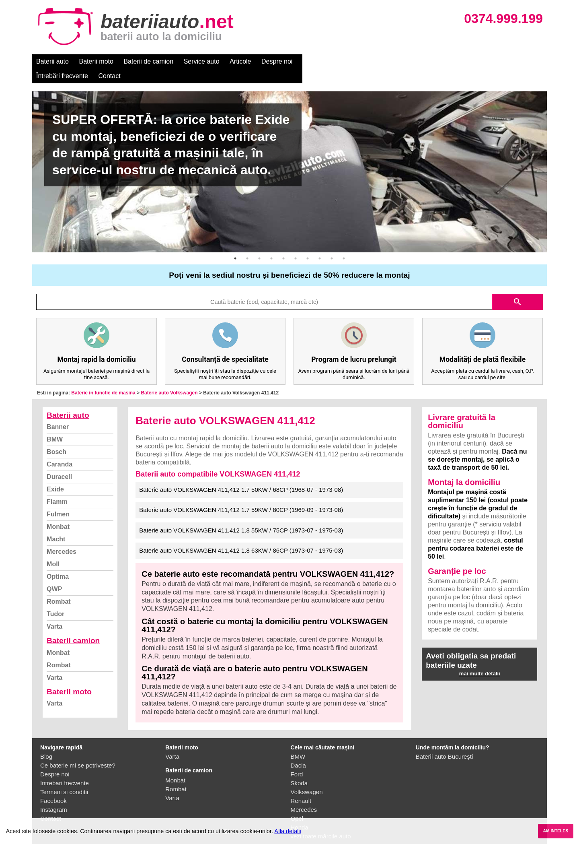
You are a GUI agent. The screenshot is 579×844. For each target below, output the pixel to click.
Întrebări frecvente (326, 61)
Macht (56, 524)
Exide (55, 474)
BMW (55, 424)
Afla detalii (287, 831)
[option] (289, 157)
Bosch (56, 437)
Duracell (59, 462)
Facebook (53, 786)
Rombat (59, 587)
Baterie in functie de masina (103, 378)
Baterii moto (96, 61)
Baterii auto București (444, 742)
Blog (46, 742)
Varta (54, 612)
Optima (58, 562)
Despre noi (276, 61)
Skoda (299, 768)
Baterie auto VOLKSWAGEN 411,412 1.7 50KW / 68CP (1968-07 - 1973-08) (241, 475)
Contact (374, 61)
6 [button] (296, 244)
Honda (299, 812)
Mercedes (61, 537)
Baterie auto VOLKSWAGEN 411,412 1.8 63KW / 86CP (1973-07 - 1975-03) (241, 535)
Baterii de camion (148, 61)
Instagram (53, 795)
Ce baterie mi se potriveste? (77, 750)
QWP (54, 574)
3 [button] (259, 244)
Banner (58, 412)
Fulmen (58, 499)
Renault (301, 786)
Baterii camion (73, 626)
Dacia (298, 750)
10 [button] (344, 244)
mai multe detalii (479, 659)
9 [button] (332, 244)
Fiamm (57, 487)
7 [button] (308, 244)
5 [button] (283, 244)
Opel (297, 804)
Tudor (55, 599)
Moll (53, 549)
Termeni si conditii (64, 777)
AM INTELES (555, 831)
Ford (297, 759)
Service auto (202, 61)
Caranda (59, 449)
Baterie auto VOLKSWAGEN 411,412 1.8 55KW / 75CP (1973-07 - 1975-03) (241, 515)
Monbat (58, 512)
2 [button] (247, 244)
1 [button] (235, 244)
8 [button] (320, 244)
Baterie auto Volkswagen (169, 378)
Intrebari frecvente (64, 768)
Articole (240, 61)
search (517, 287)
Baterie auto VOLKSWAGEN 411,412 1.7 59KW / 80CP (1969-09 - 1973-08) (241, 495)
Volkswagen (307, 777)
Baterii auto (52, 61)
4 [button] (271, 244)
